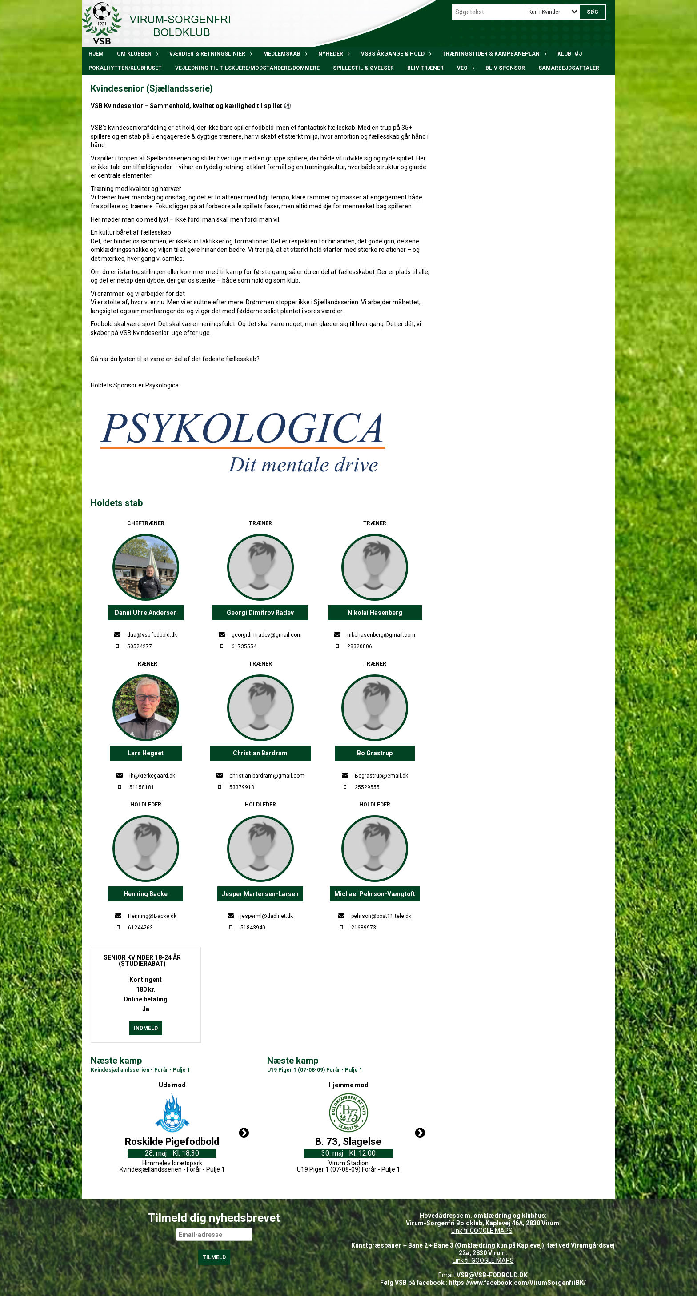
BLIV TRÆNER (425, 68)
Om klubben (136, 54)
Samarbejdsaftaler (568, 68)
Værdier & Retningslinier (209, 54)
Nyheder (333, 54)
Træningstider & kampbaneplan (493, 54)
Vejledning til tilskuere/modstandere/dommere (247, 68)
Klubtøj (569, 54)
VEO (464, 68)
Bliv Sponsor (505, 68)
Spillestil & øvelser (363, 68)
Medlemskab (284, 54)
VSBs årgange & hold (395, 54)
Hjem (96, 54)
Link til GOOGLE (472, 1230)
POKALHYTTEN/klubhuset (125, 68)
